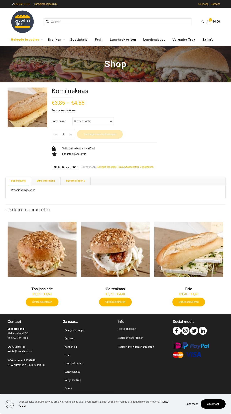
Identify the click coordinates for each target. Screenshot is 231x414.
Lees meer (192, 403)
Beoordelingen (75, 180)
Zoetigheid (71, 346)
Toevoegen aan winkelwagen (99, 134)
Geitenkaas (115, 289)
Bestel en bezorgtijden (130, 337)
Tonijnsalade (42, 289)
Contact (215, 4)
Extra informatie (46, 180)
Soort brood (59, 121)
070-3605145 (17, 346)
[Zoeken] (118, 21)
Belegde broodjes (107, 166)
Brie (188, 289)
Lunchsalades (72, 371)
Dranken (69, 338)
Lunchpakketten (74, 363)
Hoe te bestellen (127, 328)
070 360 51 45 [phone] (22, 4)
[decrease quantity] (56, 134)
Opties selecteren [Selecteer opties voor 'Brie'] (189, 301)
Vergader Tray (73, 380)
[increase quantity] (71, 134)
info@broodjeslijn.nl (21, 351)
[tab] (18, 181)
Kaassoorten (131, 166)
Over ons (203, 4)
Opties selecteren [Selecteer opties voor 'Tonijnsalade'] (42, 301)
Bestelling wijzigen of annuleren (136, 346)
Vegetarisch (147, 166)
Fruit (67, 355)
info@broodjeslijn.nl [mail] (46, 4)
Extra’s (68, 388)
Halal (120, 166)
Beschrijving (18, 180)
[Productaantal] (63, 134)
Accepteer (213, 403)
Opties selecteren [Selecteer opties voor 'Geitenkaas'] (115, 301)
